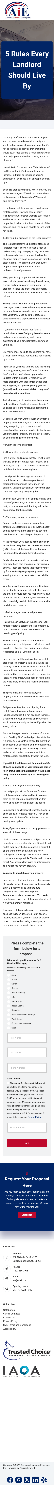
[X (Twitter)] (27, 1480)
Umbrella (16, 1010)
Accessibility (9, 1328)
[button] (27, 1215)
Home (14, 979)
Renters (15, 988)
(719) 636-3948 (20, 1270)
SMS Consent (14, 1078)
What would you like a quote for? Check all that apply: (24, 962)
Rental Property (18, 992)
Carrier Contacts (11, 1313)
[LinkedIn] (35, 1480)
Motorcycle (16, 1001)
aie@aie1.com (20, 1280)
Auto (14, 975)
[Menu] (49, 10)
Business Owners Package (23, 1014)
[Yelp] (44, 1480)
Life (13, 997)
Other (14, 1028)
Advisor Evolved (27, 1468)
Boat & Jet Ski (18, 1006)
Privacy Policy (34, 1117)
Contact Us (9, 1317)
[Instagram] (18, 1480)
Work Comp (17, 1019)
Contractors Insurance (21, 1023)
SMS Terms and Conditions (17, 1325)
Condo (14, 984)
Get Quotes (9, 1310)
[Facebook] (10, 1480)
